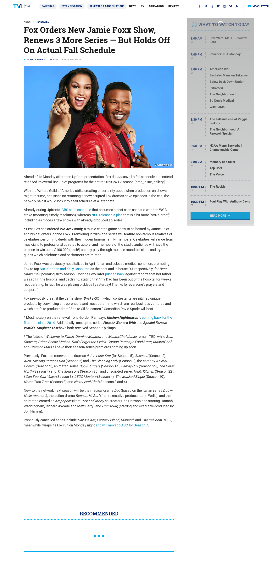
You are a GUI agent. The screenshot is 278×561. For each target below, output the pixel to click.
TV (142, 6)
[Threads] (212, 6)
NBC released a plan (107, 215)
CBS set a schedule (76, 209)
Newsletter (258, 6)
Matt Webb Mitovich (42, 59)
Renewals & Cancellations (107, 6)
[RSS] (237, 6)
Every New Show (72, 6)
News (132, 6)
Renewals (42, 22)
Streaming (156, 6)
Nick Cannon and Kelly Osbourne (65, 268)
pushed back (115, 274)
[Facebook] (200, 6)
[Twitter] (206, 6)
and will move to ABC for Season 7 (122, 425)
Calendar (48, 6)
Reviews (173, 6)
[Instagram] (224, 6)
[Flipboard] (218, 6)
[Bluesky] (230, 6)
